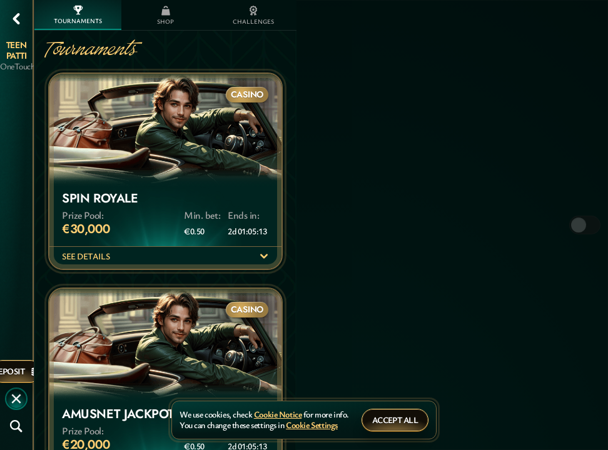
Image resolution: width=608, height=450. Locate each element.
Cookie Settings (312, 425)
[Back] (16, 19)
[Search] (16, 426)
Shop (165, 16)
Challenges (253, 16)
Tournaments (78, 15)
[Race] (16, 399)
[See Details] (264, 256)
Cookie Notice (278, 414)
